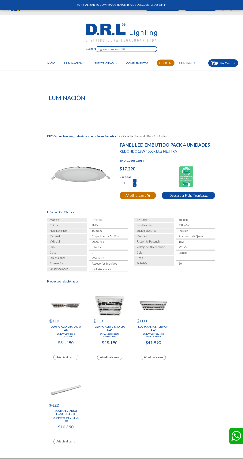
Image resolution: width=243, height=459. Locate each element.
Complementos (139, 63)
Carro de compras (61, 416)
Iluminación (75, 63)
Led (92, 136)
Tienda (54, 424)
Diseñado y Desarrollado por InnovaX (121, 379)
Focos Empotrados (109, 136)
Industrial (81, 136)
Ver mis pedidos (59, 420)
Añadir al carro (137, 195)
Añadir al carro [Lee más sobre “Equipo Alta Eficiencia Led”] (65, 356)
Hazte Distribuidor (61, 412)
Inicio (51, 63)
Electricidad (106, 63)
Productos (19, 416)
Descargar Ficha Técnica (188, 195)
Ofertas (165, 63)
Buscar (90, 48)
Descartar (160, 4)
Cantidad (126, 176)
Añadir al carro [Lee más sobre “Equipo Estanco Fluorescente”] (195, 356)
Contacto (187, 62)
